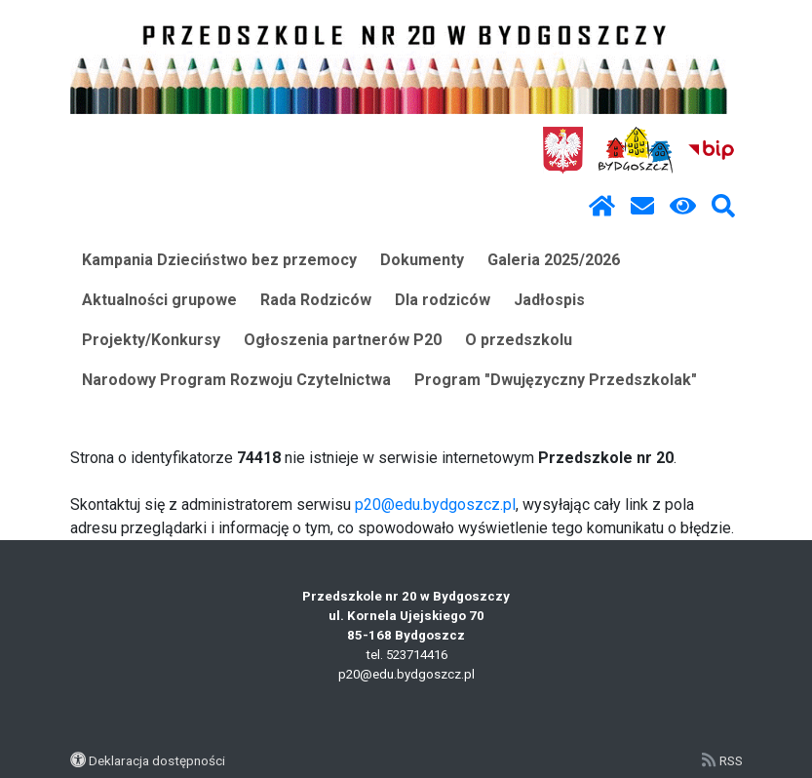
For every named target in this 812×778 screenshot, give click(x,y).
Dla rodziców (442, 300)
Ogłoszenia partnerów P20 (343, 340)
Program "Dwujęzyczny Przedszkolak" (555, 379)
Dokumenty (422, 260)
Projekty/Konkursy (151, 340)
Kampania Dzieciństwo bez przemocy (219, 260)
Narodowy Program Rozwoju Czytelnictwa (236, 379)
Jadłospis (549, 300)
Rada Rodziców (315, 300)
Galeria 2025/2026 (553, 260)
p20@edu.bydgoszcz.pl (435, 504)
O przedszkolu (518, 340)
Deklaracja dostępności (157, 760)
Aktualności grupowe (159, 300)
